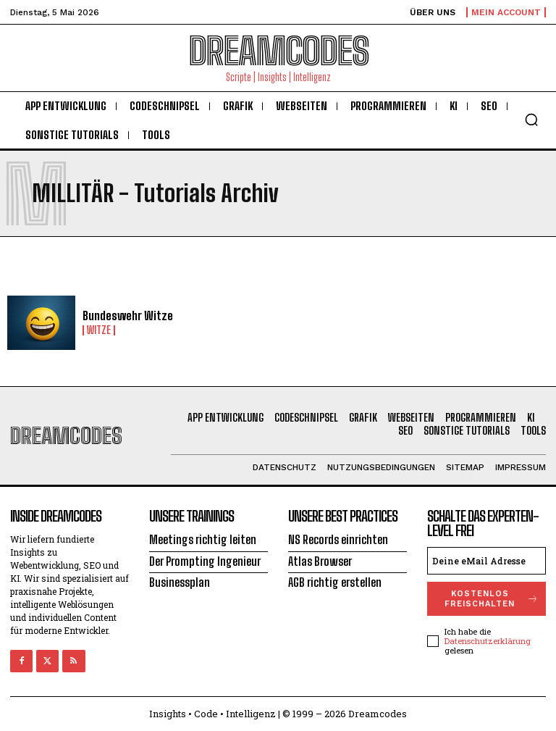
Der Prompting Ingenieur (205, 561)
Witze (99, 330)
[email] (486, 561)
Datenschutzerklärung (488, 640)
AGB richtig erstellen (335, 582)
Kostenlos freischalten (492, 598)
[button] (531, 119)
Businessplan (179, 582)
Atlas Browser (320, 561)
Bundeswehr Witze (128, 315)
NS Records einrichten (338, 539)
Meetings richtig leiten (202, 539)
